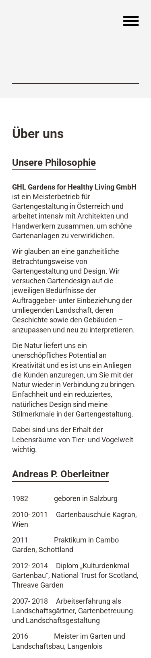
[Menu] (131, 22)
